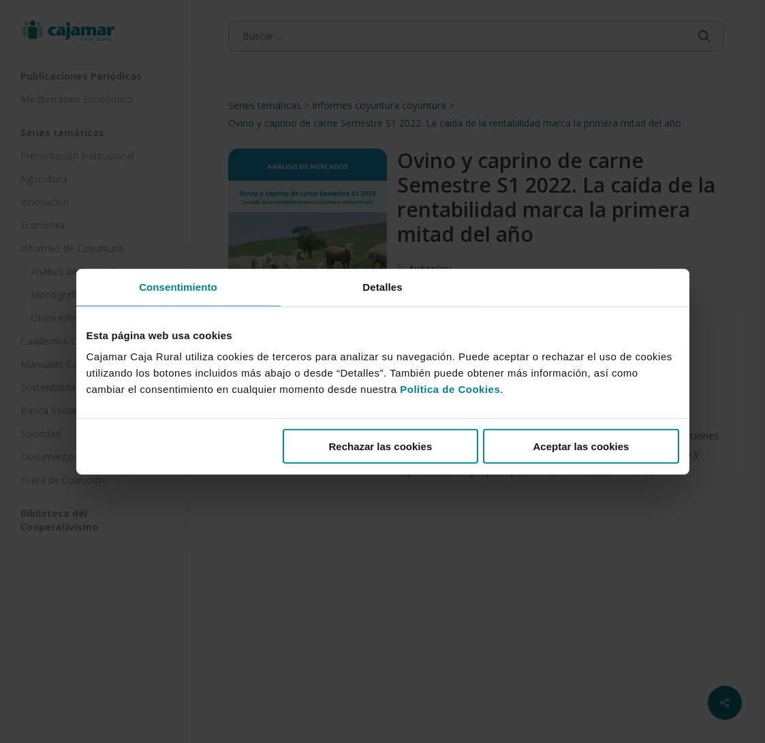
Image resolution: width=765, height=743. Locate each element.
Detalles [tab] (382, 286)
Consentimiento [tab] (178, 286)
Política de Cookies (450, 389)
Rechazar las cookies (380, 446)
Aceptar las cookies (581, 446)
